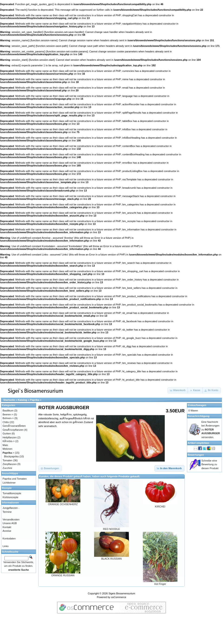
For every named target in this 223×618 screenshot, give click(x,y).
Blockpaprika (11, 456)
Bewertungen (196, 454)
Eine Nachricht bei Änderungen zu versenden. (210, 429)
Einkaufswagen (197, 405)
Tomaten (7, 460)
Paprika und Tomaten (15, 478)
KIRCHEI (160, 506)
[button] (177, 390)
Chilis (6, 422)
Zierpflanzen (10, 464)
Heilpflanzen (10, 437)
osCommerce (118, 597)
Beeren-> (8, 414)
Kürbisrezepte (10, 497)
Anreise (7, 530)
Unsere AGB (10, 523)
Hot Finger (160, 584)
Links (6, 546)
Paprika (34, 399)
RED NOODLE (111, 529)
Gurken (7, 433)
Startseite (9, 399)
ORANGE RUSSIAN (63, 575)
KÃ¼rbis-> (9, 441)
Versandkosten (11, 519)
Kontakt (7, 527)
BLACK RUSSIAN (111, 558)
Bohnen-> (8, 418)
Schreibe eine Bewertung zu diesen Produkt (209, 464)
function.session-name (44, 40)
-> (8, 452)
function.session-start (42, 59)
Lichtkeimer (9, 482)
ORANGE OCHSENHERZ (63, 504)
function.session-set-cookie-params (67, 51)
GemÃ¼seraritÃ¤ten (14, 425)
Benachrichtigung (199, 416)
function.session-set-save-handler (64, 32)
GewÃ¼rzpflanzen (13, 429)
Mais (5, 445)
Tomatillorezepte (12, 493)
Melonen (7, 448)
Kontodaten (9, 538)
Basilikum (8, 410)
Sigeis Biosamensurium (121, 593)
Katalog (22, 399)
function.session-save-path (51, 46)
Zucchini (7, 468)
